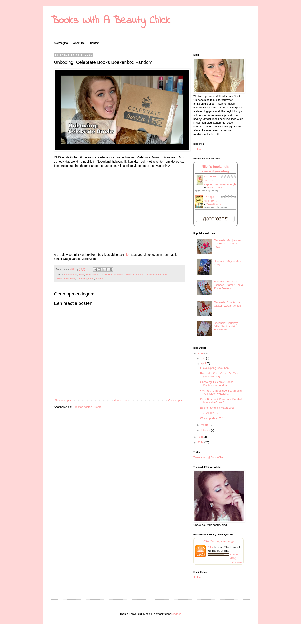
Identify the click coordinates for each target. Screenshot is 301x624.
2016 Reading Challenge (218, 541)
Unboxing (82, 278)
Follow (197, 149)
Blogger (176, 613)
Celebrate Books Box (155, 274)
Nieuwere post (63, 400)
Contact (94, 43)
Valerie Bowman (213, 204)
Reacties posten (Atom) (87, 406)
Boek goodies (92, 274)
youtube (100, 278)
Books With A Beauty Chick (110, 20)
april (204, 363)
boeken (106, 274)
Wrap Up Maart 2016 (212, 418)
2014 (201, 442)
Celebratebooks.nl (65, 278)
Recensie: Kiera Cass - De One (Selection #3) (219, 375)
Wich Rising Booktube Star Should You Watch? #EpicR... (221, 392)
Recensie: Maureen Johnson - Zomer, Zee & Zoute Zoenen (228, 285)
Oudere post (175, 400)
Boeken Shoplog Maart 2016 (217, 407)
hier (127, 254)
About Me (79, 43)
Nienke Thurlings (214, 187)
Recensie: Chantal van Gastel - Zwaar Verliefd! (228, 304)
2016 (201, 353)
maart (205, 424)
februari (206, 430)
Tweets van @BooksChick (209, 457)
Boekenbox (117, 274)
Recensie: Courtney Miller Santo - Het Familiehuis (226, 326)
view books (237, 562)
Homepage (120, 400)
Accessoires (70, 274)
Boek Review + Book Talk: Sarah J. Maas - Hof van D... (221, 401)
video (91, 278)
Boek (81, 274)
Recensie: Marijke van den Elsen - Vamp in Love (227, 243)
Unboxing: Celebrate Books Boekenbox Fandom (216, 383)
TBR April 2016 (209, 413)
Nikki (210, 547)
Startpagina (61, 43)
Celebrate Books (134, 274)
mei (203, 358)
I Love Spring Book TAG (214, 368)
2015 (201, 436)
